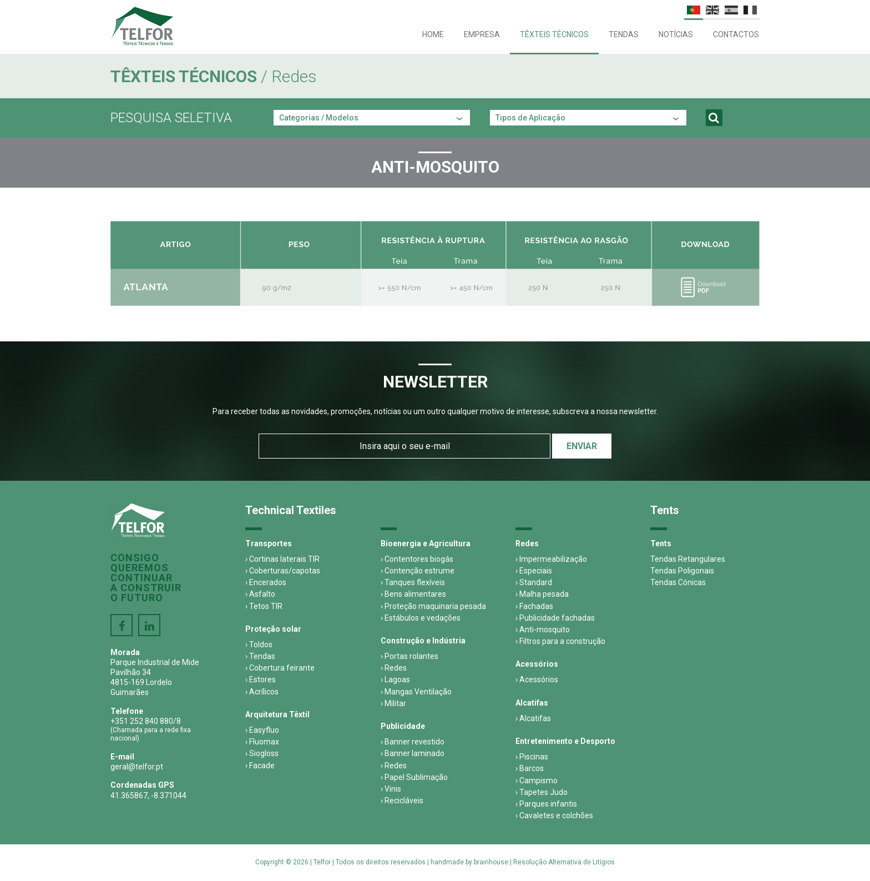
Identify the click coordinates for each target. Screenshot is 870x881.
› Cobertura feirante (280, 667)
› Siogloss (262, 753)
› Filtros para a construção (560, 641)
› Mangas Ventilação (416, 691)
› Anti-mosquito (542, 629)
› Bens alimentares (413, 594)
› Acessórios (536, 679)
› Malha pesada (542, 594)
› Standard (533, 582)
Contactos (736, 34)
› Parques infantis (546, 803)
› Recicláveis (402, 800)
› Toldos (258, 644)
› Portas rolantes (409, 656)
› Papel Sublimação (414, 777)
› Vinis (391, 788)
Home (433, 34)
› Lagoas (395, 679)
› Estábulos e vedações (421, 617)
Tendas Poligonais (682, 570)
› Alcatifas (533, 718)
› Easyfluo (262, 730)
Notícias (676, 34)
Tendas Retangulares (687, 559)
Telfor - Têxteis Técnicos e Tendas (142, 26)
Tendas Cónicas (678, 582)
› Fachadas (534, 606)
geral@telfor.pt (136, 766)
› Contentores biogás (417, 559)
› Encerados (265, 582)
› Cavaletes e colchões (554, 815)
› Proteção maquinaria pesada (433, 606)
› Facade (260, 765)
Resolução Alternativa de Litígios (564, 862)
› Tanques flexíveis (413, 582)
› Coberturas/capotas (282, 570)
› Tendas (260, 656)
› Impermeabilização (551, 559)
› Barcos (529, 768)
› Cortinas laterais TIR (282, 559)
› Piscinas (531, 756)
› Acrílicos (262, 691)
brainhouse (491, 862)
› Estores (260, 679)
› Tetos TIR (263, 606)
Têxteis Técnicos (554, 34)
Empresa (482, 34)
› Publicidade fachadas (555, 617)
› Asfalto (260, 594)
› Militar (393, 703)
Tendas (624, 34)
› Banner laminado (412, 753)
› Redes (394, 667)
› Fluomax (262, 741)
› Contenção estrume (417, 570)
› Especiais (533, 570)
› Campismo (536, 780)
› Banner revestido (412, 741)
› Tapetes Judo (541, 792)
